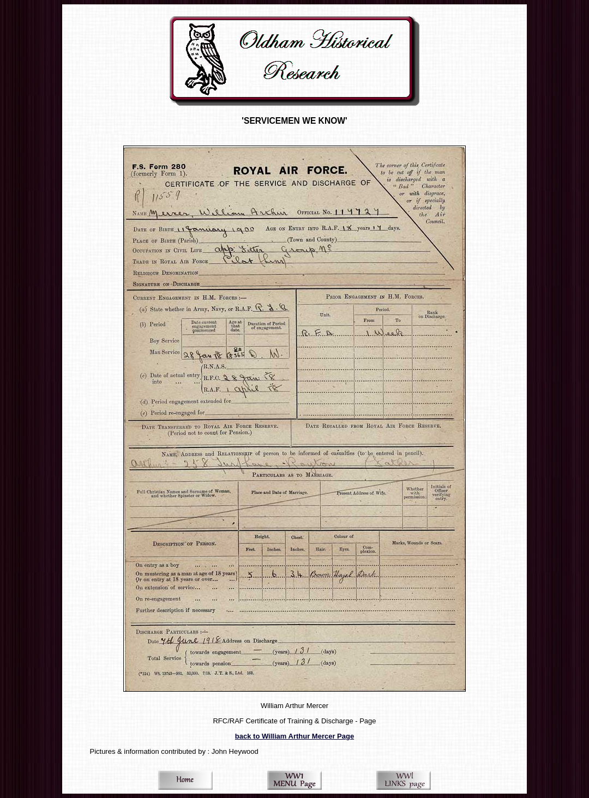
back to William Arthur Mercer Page (294, 736)
